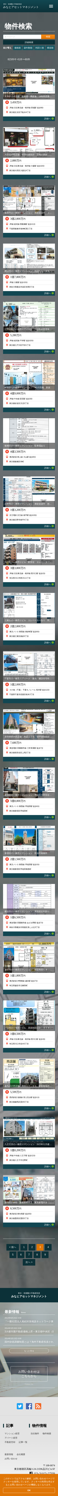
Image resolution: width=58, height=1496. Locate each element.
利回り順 (39, 48)
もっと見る (29, 1351)
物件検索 (47, 1433)
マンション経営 (12, 1433)
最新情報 (9, 1454)
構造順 (50, 48)
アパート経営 (11, 1438)
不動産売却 (10, 1442)
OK (29, 1490)
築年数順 (28, 48)
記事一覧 (23, 1442)
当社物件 (35, 1433)
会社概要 (21, 1454)
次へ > (29, 1262)
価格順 (17, 48)
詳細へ (49, 119)
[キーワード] (22, 36)
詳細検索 (29, 42)
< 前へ (12, 1247)
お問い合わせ (11, 1458)
